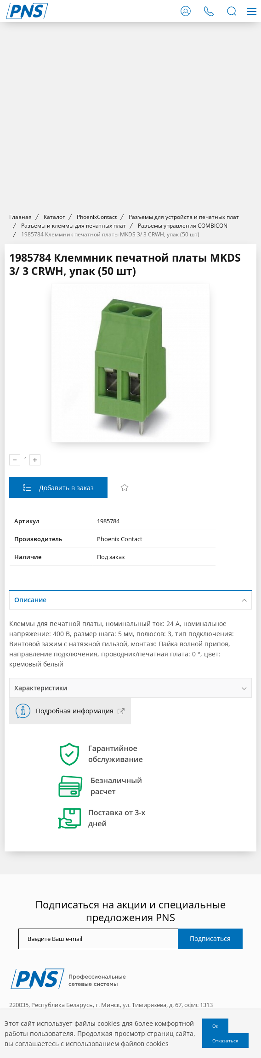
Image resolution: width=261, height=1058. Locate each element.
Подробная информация (74, 710)
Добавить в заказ (65, 487)
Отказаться (225, 1040)
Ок (215, 1026)
